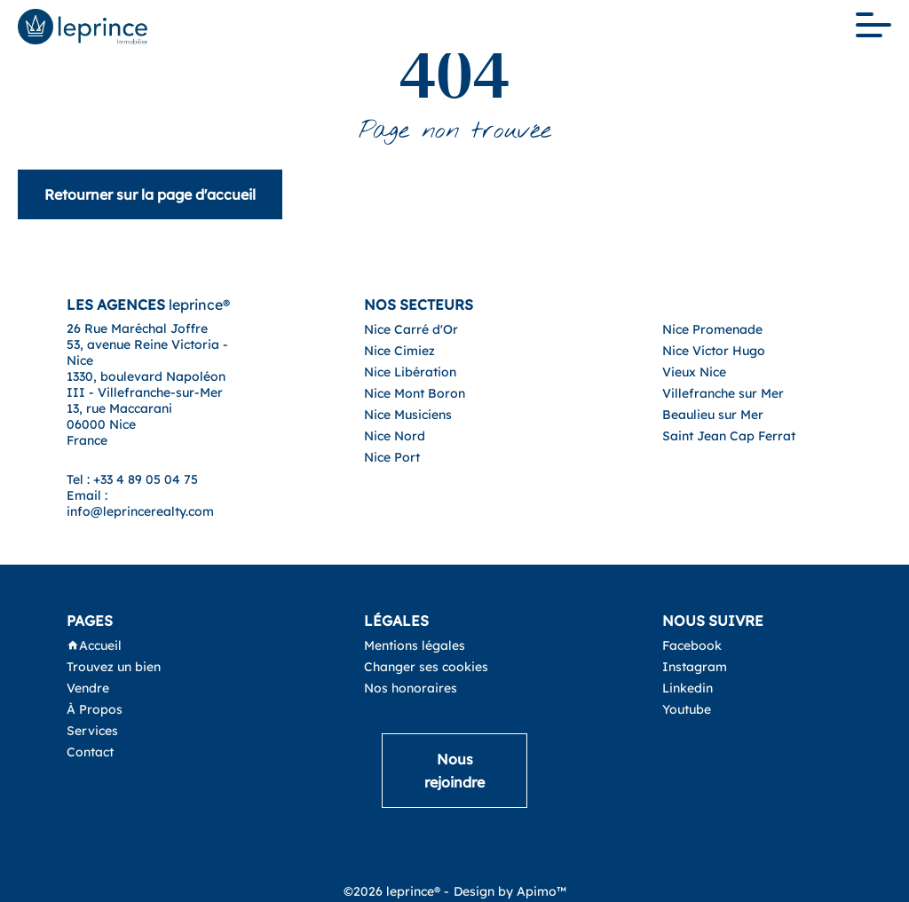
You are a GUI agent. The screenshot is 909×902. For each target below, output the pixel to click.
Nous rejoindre (454, 770)
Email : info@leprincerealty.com (140, 503)
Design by (510, 891)
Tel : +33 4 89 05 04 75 (132, 479)
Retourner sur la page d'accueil (150, 194)
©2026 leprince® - (396, 891)
